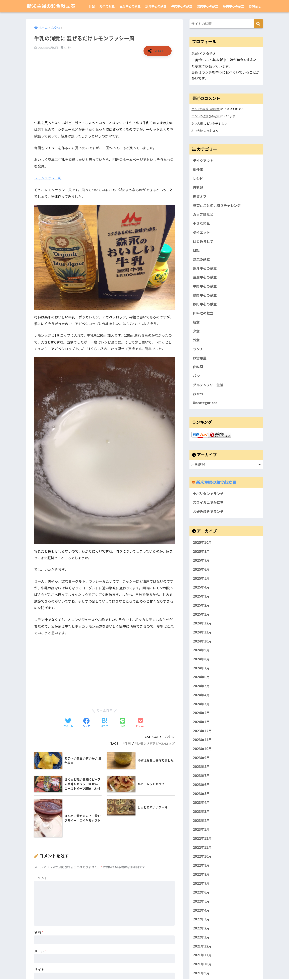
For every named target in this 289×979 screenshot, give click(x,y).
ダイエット (201, 232)
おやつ (170, 737)
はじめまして (203, 241)
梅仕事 (198, 169)
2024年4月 (201, 694)
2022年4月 (201, 910)
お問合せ (255, 6)
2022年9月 (201, 865)
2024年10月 (202, 640)
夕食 (196, 331)
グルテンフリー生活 (208, 384)
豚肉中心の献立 (233, 6)
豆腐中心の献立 (129, 6)
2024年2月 (201, 712)
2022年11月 (202, 847)
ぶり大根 (197, 123)
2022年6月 (201, 892)
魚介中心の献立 (155, 6)
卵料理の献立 (203, 313)
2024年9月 (201, 650)
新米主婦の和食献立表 (51, 6)
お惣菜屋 (200, 358)
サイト (39, 969)
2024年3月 (201, 703)
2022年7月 (201, 883)
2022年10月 (202, 856)
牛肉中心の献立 (181, 6)
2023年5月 (201, 793)
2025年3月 (201, 596)
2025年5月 (201, 578)
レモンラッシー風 (47, 177)
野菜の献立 (107, 6)
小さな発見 (201, 223)
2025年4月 (201, 587)
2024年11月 (202, 631)
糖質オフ (200, 196)
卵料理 (198, 366)
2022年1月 (201, 936)
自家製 (198, 187)
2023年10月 (202, 748)
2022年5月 (201, 901)
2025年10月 (202, 542)
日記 (92, 6)
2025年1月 (201, 614)
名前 (38, 932)
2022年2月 (201, 928)
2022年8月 (201, 874)
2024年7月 (201, 667)
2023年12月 (202, 730)
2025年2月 (201, 605)
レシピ (198, 178)
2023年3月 (201, 811)
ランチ (198, 349)
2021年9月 (201, 972)
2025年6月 (201, 569)
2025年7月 (201, 560)
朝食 (196, 322)
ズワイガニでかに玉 (208, 502)
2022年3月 (201, 919)
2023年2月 (201, 820)
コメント (41, 877)
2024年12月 (202, 623)
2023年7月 (201, 775)
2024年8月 (201, 659)
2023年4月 (201, 802)
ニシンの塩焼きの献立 (205, 109)
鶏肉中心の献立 (207, 6)
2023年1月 (201, 829)
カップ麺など (203, 214)
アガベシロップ (163, 744)
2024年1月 (201, 721)
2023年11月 (202, 739)
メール (40, 950)
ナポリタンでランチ (208, 493)
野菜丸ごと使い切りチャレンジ (217, 205)
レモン (142, 744)
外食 (196, 340)
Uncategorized (205, 402)
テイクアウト (203, 160)
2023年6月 (201, 784)
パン (196, 375)
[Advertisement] (104, 88)
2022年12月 (202, 838)
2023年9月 (201, 757)
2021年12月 (202, 945)
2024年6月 (201, 676)
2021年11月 (202, 955)
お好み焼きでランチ (208, 511)
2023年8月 (201, 766)
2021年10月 (202, 964)
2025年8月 (201, 551)
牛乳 (128, 744)
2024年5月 (201, 685)
